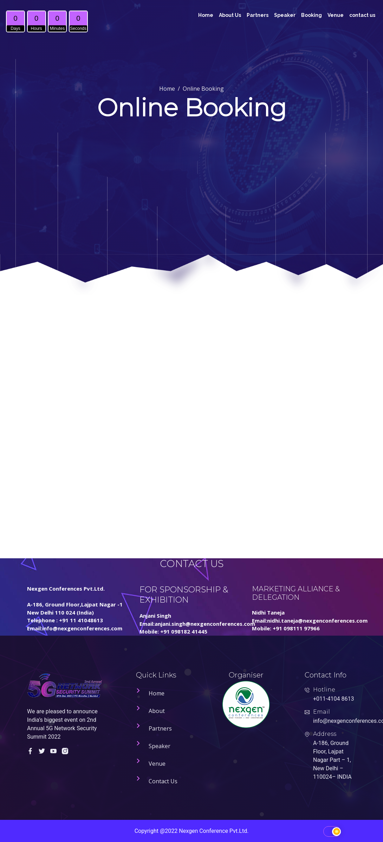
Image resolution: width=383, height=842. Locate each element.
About (157, 711)
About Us (230, 15)
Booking (311, 15)
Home (205, 15)
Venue (335, 15)
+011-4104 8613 (333, 698)
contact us (362, 15)
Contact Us (163, 781)
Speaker (285, 15)
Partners (257, 15)
